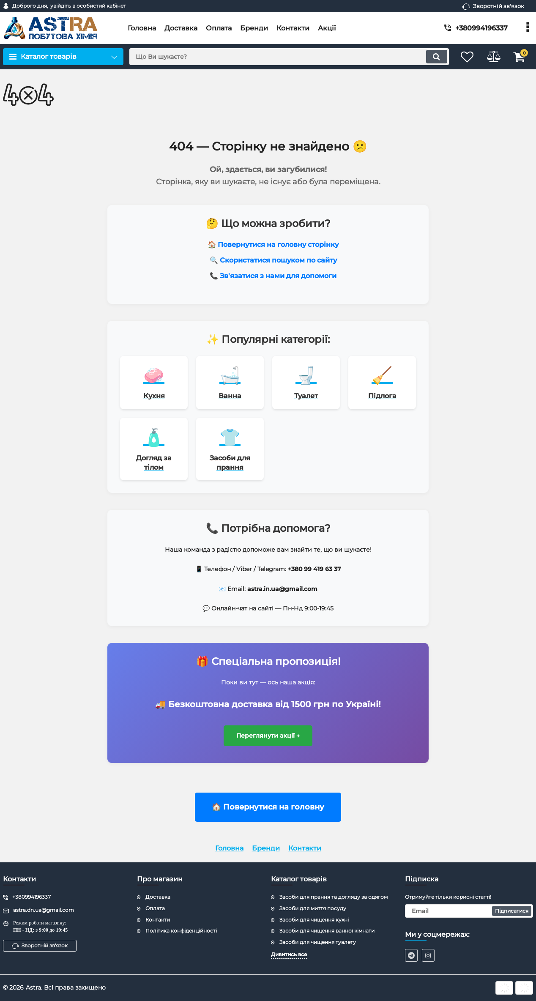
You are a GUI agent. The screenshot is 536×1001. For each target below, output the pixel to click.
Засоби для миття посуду (312, 908)
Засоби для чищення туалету (317, 942)
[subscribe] (469, 911)
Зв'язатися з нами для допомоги (278, 276)
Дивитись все (289, 954)
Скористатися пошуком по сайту (278, 260)
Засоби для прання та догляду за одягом (333, 897)
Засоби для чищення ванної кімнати (327, 930)
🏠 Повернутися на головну (268, 809)
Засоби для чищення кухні (314, 919)
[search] (283, 56)
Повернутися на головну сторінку (278, 245)
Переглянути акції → (268, 737)
